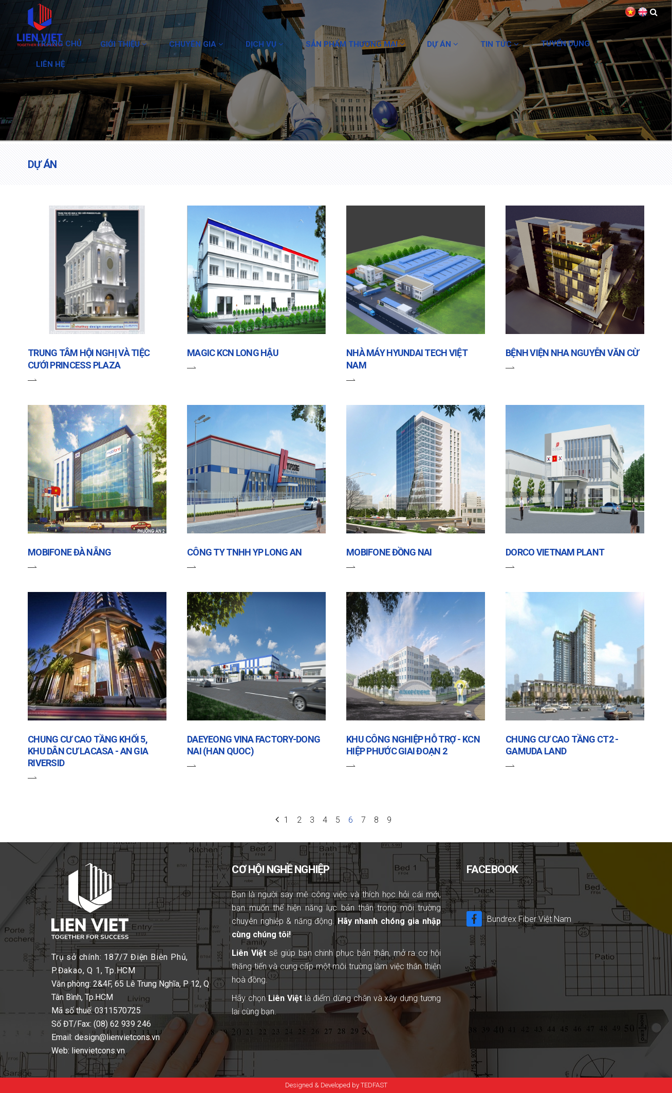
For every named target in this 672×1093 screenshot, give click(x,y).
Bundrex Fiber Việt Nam (518, 918)
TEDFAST (374, 1085)
